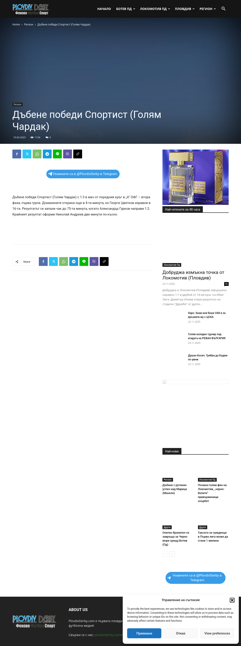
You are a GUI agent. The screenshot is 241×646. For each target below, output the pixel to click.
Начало (104, 9)
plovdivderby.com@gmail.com (116, 635)
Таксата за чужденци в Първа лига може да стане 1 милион (213, 536)
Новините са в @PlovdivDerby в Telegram (82, 174)
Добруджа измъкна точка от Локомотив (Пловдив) (193, 275)
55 (226, 283)
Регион (208, 9)
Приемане (144, 633)
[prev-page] (165, 554)
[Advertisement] (83, 229)
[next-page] (172, 554)
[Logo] (32, 9)
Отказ (180, 633)
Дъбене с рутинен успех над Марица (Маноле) (174, 489)
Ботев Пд (125, 9)
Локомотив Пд (155, 9)
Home (16, 24)
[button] (232, 600)
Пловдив (185, 9)
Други (167, 527)
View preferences (217, 633)
